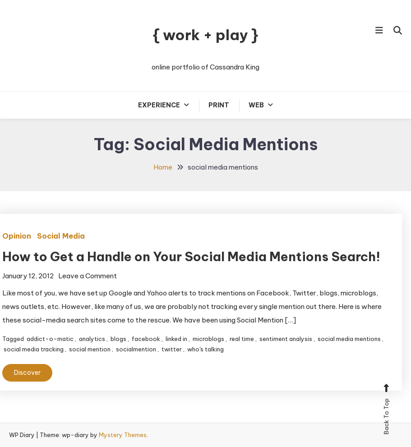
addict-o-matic (50, 338)
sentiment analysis (285, 338)
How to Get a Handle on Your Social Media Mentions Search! (191, 256)
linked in (176, 338)
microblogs (208, 338)
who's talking (205, 349)
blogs (118, 338)
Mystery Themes (123, 434)
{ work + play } (205, 35)
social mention (90, 349)
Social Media (61, 235)
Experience (159, 105)
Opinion (16, 235)
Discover (27, 373)
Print (218, 105)
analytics (92, 338)
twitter (172, 349)
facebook (146, 338)
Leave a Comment (87, 276)
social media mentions (349, 338)
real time (242, 338)
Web (256, 105)
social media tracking (34, 349)
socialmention (136, 349)
